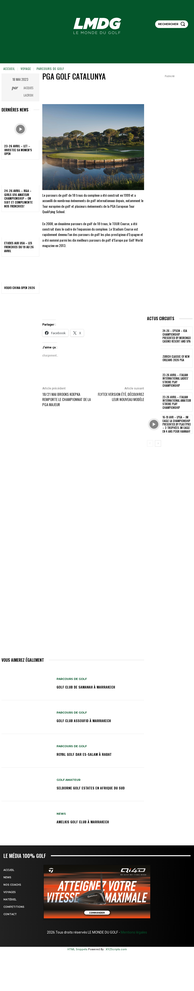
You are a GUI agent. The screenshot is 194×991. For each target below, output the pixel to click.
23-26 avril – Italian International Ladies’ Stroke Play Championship (176, 380)
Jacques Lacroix (28, 91)
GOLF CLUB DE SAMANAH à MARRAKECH (86, 686)
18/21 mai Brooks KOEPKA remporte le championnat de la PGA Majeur (66, 399)
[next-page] (158, 443)
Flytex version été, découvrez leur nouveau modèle (121, 396)
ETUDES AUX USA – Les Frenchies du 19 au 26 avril (19, 247)
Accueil (9, 69)
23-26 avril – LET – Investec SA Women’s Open (18, 150)
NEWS (61, 813)
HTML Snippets (77, 949)
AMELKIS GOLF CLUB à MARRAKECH (83, 821)
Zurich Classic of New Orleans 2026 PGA (176, 358)
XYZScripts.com (116, 949)
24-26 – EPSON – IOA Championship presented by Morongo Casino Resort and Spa (177, 336)
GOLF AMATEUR (68, 780)
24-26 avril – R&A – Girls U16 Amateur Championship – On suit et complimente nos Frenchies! (18, 198)
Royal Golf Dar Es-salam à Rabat (84, 754)
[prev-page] (150, 443)
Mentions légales (133, 932)
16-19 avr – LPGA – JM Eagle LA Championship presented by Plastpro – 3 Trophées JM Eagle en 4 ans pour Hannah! (177, 424)
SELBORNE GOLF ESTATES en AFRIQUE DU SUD (91, 787)
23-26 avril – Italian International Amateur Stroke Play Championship (177, 402)
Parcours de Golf (50, 69)
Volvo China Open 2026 (19, 288)
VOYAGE (26, 69)
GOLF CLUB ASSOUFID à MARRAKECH (84, 720)
